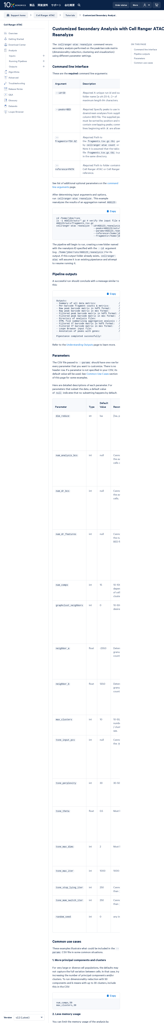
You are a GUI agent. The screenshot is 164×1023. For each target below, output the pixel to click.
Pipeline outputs (142, 53)
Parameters (139, 58)
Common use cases (143, 62)
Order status (121, 4)
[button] (44, 56)
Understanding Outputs (79, 344)
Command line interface (145, 49)
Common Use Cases (97, 373)
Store (135, 4)
